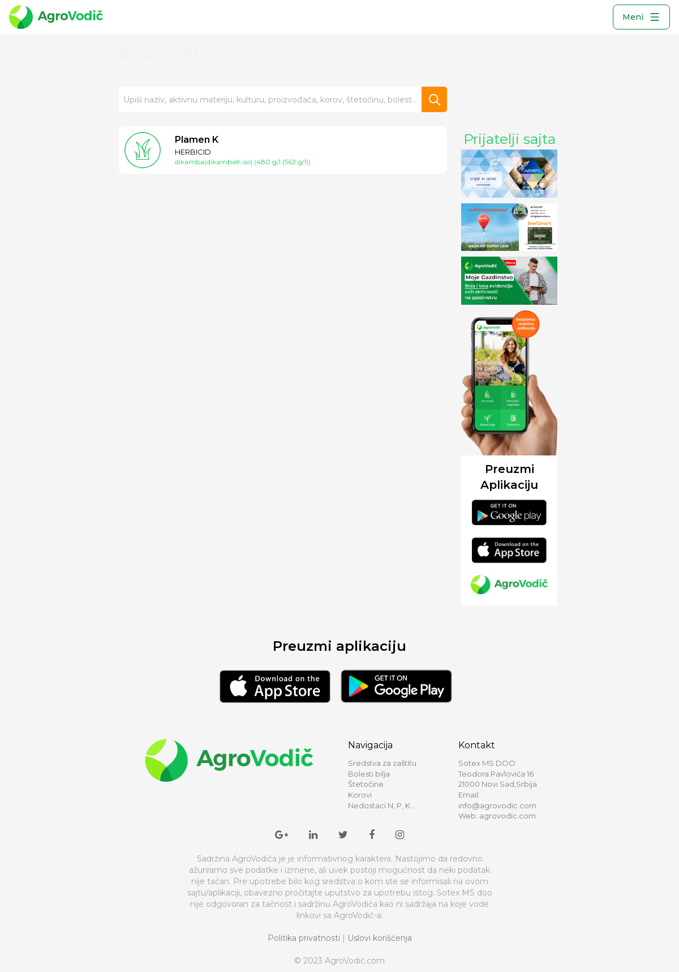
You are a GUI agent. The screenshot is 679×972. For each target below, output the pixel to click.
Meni (641, 17)
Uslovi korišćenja (379, 938)
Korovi (360, 794)
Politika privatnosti (304, 938)
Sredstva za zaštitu (382, 763)
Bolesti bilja (369, 773)
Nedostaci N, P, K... (381, 805)
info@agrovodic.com (497, 805)
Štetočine (366, 783)
